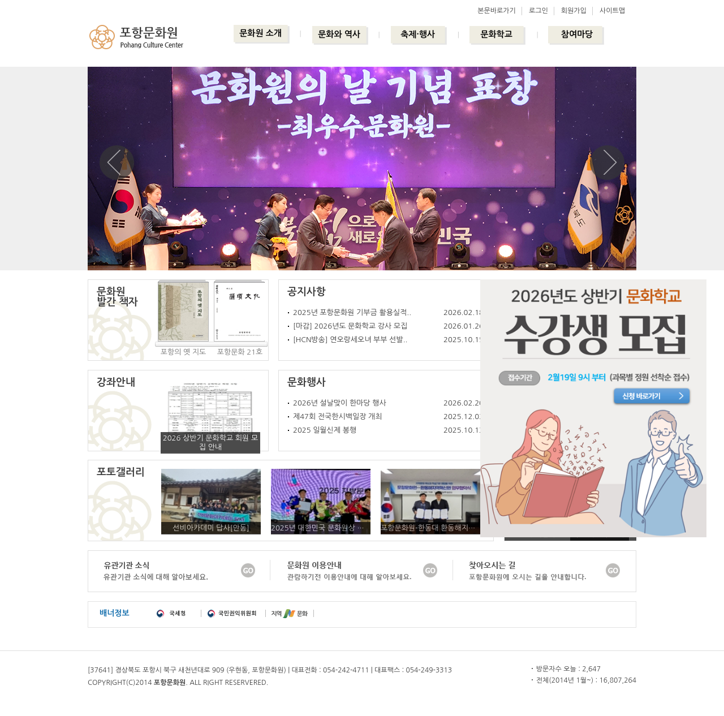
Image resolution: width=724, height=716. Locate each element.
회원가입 (574, 10)
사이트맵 (612, 10)
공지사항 (306, 292)
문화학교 (496, 34)
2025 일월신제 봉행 (324, 430)
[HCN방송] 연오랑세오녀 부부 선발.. (350, 339)
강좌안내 (116, 382)
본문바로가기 (496, 10)
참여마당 (577, 34)
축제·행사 (417, 34)
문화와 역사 (339, 34)
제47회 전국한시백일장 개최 (337, 416)
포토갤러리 (121, 472)
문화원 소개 (260, 33)
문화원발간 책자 (117, 297)
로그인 (538, 10)
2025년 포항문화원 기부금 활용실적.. (352, 312)
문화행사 (306, 382)
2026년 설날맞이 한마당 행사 (339, 403)
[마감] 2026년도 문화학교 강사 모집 (350, 326)
